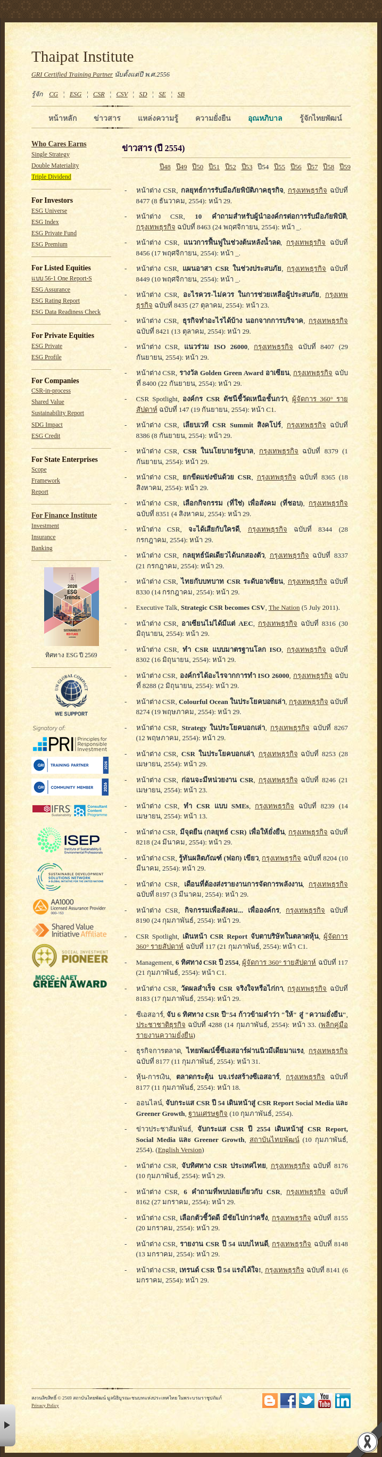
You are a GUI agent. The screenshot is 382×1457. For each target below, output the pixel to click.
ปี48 (165, 167)
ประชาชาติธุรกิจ (161, 1025)
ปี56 (296, 167)
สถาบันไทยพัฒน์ (275, 1140)
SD (143, 94)
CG (53, 94)
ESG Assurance (50, 289)
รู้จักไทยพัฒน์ (321, 118)
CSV (122, 94)
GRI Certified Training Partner (72, 74)
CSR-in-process (51, 390)
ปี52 (230, 167)
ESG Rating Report (55, 300)
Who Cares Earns (59, 144)
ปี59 (345, 167)
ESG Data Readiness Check (66, 312)
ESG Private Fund (54, 233)
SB (181, 94)
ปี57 (312, 167)
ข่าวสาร (107, 118)
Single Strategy (50, 154)
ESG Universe (49, 211)
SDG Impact (47, 424)
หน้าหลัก (62, 118)
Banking (42, 548)
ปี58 (328, 167)
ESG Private (46, 346)
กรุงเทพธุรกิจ (307, 190)
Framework (45, 480)
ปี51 (214, 167)
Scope (39, 469)
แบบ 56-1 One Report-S (61, 278)
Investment (45, 526)
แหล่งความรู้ (158, 118)
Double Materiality (55, 165)
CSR (99, 94)
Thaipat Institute (82, 56)
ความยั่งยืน (213, 118)
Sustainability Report (57, 413)
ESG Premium (49, 244)
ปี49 (181, 167)
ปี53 (247, 167)
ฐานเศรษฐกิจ (208, 1113)
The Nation (284, 607)
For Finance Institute (64, 515)
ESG (75, 94)
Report (39, 492)
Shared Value (47, 402)
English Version (180, 1150)
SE (162, 94)
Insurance (43, 537)
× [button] (7, 1425)
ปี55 (279, 167)
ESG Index (45, 222)
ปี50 (197, 167)
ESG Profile (46, 357)
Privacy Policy (45, 1405)
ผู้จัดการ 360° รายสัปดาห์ (279, 962)
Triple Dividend (51, 176)
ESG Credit (45, 436)
